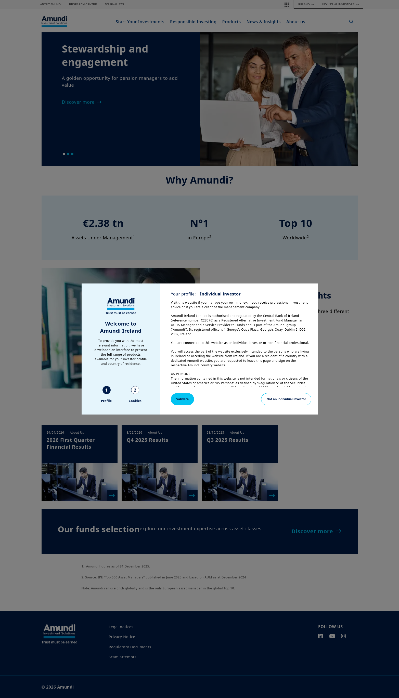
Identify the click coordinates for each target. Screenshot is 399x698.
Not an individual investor (286, 399)
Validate (182, 399)
